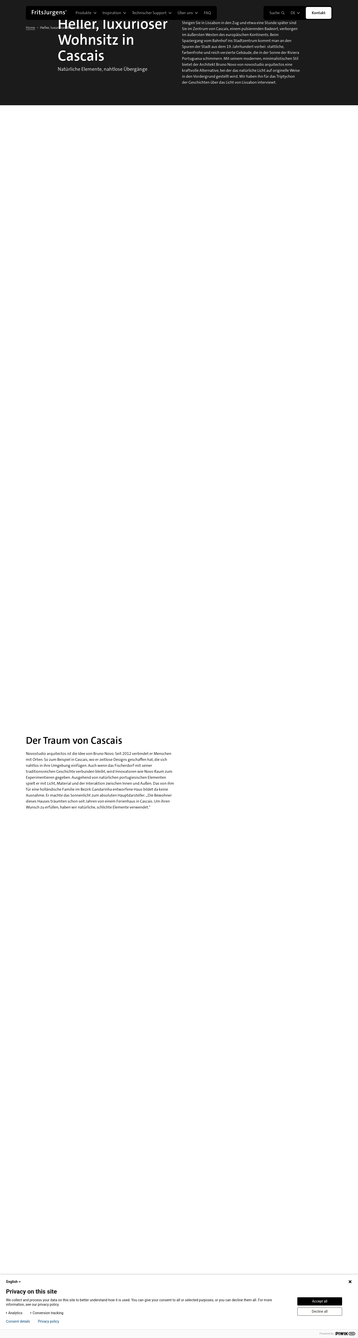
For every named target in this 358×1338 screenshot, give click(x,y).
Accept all (319, 1301)
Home (30, 27)
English (14, 1282)
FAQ (207, 12)
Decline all (320, 1311)
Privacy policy (48, 1321)
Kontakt (318, 12)
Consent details (18, 1321)
